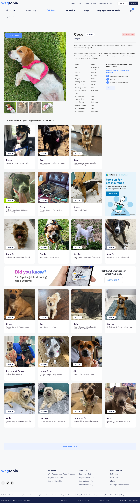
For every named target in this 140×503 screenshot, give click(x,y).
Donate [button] (110, 88)
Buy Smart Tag (85, 474)
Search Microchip (55, 481)
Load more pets (70, 446)
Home (4, 17)
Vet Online (70, 10)
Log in (133, 3)
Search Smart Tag (86, 481)
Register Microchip (55, 478)
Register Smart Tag (86, 478)
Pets (10, 17)
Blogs (86, 10)
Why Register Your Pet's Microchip (61, 474)
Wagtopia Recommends (108, 10)
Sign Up (122, 3)
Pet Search (52, 10)
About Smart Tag (86, 485)
